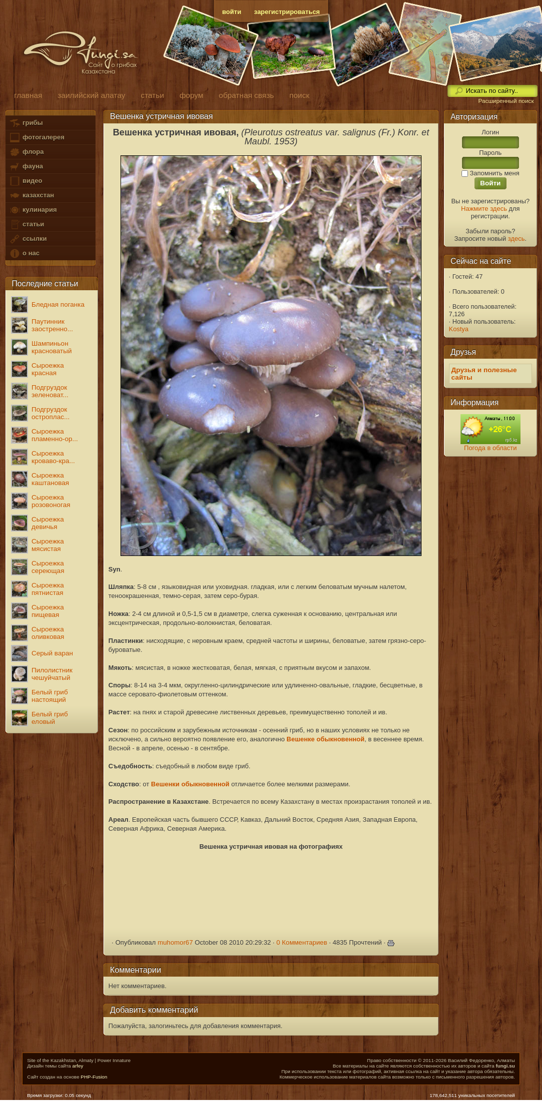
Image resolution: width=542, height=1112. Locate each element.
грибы (25, 123)
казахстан (31, 195)
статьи (26, 224)
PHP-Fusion (93, 1077)
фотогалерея (36, 137)
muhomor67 (175, 942)
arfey (77, 1066)
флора (26, 152)
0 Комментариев (302, 942)
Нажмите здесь (484, 208)
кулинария (32, 210)
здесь (516, 238)
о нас (24, 253)
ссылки (27, 239)
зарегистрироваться (287, 11)
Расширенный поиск (506, 100)
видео (25, 181)
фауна (26, 166)
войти (231, 11)
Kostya (458, 329)
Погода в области (490, 448)
